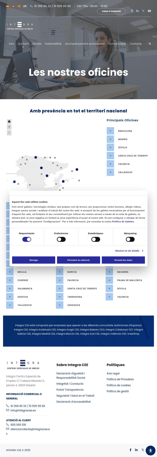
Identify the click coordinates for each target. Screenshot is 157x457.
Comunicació (117, 44)
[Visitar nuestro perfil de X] (141, 450)
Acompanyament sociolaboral (85, 44)
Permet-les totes (123, 260)
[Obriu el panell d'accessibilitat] (150, 450)
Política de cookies (119, 385)
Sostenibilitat (53, 44)
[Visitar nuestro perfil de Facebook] (128, 450)
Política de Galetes (123, 221)
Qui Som (23, 44)
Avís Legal (113, 373)
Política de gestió (118, 391)
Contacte (136, 44)
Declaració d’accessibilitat (73, 402)
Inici (11, 44)
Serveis (36, 44)
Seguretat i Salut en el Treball (75, 396)
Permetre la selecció (78, 260)
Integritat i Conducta (69, 384)
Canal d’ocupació (111, 11)
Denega (33, 260)
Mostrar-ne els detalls (127, 250)
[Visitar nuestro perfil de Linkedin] (135, 450)
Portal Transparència (70, 390)
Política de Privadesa (120, 379)
